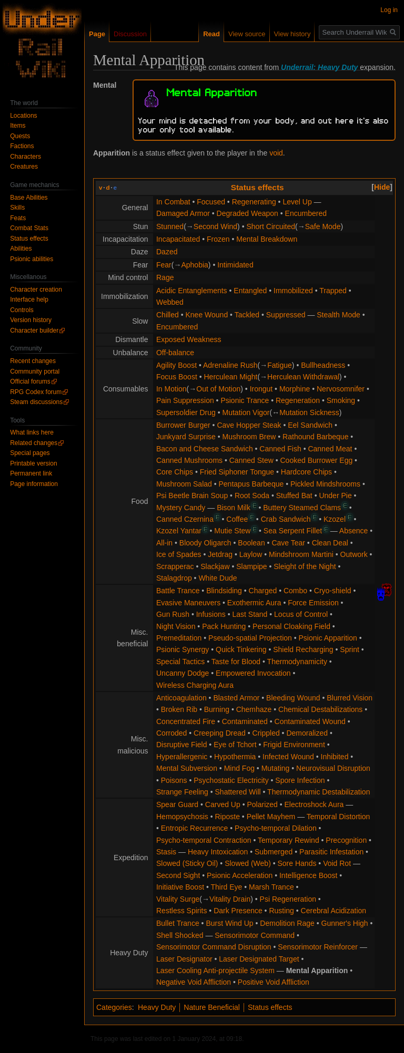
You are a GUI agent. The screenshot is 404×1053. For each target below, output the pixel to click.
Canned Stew (251, 460)
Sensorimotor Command (255, 935)
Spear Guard (177, 804)
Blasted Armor (236, 698)
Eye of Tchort (235, 744)
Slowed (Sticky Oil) (187, 863)
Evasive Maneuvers (188, 602)
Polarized (262, 804)
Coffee (237, 519)
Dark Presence (238, 910)
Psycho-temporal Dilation (276, 828)
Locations (23, 115)
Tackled (247, 315)
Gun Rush (172, 614)
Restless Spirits (181, 910)
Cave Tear (288, 543)
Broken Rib (179, 709)
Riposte (227, 816)
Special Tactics (180, 661)
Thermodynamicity (297, 661)
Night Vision (175, 626)
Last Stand (249, 614)
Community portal (34, 371)
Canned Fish (280, 449)
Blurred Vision (349, 698)
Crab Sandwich (286, 519)
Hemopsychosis (182, 816)
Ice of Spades (178, 554)
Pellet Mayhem (271, 816)
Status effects (257, 187)
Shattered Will (238, 792)
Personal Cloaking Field (291, 626)
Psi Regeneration (288, 899)
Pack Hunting (224, 626)
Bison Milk (233, 507)
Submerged (273, 852)
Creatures (24, 166)
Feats (18, 218)
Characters (25, 156)
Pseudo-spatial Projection (250, 638)
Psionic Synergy (182, 649)
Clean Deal (330, 543)
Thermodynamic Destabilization (318, 792)
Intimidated (235, 265)
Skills (17, 207)
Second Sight (178, 875)
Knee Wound (206, 315)
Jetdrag (220, 554)
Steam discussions (36, 402)
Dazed (166, 251)
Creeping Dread (220, 733)
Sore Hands (297, 863)
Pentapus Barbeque (251, 484)
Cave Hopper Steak (249, 425)
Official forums (30, 381)
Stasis (166, 852)
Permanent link (31, 473)
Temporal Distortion (338, 816)
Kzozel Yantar (178, 530)
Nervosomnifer (341, 389)
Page (97, 34)
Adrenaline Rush (230, 365)
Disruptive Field (181, 744)
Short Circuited (270, 226)
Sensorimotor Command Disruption (213, 947)
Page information (34, 484)
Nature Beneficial (212, 1007)
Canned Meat (330, 449)
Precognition (346, 840)
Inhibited (335, 756)
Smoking (341, 400)
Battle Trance (178, 590)
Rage (165, 277)
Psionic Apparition (328, 638)
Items (17, 125)
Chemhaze (254, 709)
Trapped (333, 290)
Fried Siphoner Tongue (237, 472)
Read (211, 34)
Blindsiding (224, 590)
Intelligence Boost (308, 875)
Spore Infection (300, 780)
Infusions (211, 614)
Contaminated (245, 721)
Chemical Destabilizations (320, 709)
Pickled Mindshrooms (325, 484)
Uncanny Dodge (182, 673)
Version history (31, 320)
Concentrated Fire (185, 721)
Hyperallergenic (181, 756)
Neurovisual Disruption (333, 768)
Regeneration (298, 400)
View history (292, 34)
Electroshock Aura (314, 804)
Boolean (251, 543)
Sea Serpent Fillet (293, 530)
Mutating (275, 768)
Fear (163, 265)
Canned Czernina (185, 519)
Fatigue (279, 365)
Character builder (34, 330)
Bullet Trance (177, 923)
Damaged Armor (183, 213)
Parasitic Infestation (331, 852)
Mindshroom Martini (301, 554)
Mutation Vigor (246, 412)
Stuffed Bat (294, 495)
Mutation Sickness (309, 412)
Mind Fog (239, 768)
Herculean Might (231, 377)
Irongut (261, 389)
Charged (263, 590)
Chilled (167, 315)
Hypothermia (235, 756)
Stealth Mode (338, 315)
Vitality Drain (229, 899)
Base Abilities (28, 197)
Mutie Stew (232, 530)
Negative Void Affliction (193, 982)
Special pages (29, 453)
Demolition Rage (287, 923)
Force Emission (313, 602)
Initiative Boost (180, 887)
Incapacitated (178, 239)
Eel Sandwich (310, 425)
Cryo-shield (332, 590)
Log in (389, 10)
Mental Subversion (186, 768)
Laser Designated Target (259, 959)
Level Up (296, 202)
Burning (216, 709)
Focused (211, 202)
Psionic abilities (31, 259)
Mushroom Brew (249, 436)
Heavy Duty (157, 1007)
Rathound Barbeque (315, 436)
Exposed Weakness (188, 339)
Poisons (174, 780)
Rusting (281, 910)
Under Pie (335, 495)
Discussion (130, 34)
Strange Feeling (182, 792)
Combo (295, 590)
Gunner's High (344, 923)
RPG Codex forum (36, 392)
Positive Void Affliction (273, 982)
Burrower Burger (183, 425)
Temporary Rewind (288, 840)
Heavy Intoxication (218, 852)
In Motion (171, 389)
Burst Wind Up (229, 923)
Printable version (33, 463)
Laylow (250, 554)
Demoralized (307, 733)
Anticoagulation (181, 698)
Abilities (21, 248)
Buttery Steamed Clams (302, 507)
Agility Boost (176, 365)
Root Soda (252, 495)
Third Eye (226, 887)
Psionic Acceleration (239, 875)
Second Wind (215, 226)
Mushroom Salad (184, 484)
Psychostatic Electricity (231, 780)
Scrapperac (175, 566)
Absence (353, 530)
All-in (164, 543)
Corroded (171, 733)
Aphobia (194, 265)
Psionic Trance (244, 400)
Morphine (294, 389)
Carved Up (222, 804)
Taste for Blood (235, 661)
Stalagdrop (174, 578)
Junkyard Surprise (186, 436)
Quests (20, 136)
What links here (32, 432)
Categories (114, 1007)
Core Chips (174, 472)
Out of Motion (218, 389)
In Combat (173, 202)
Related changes (33, 443)
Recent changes (33, 361)
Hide (382, 187)
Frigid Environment (294, 744)
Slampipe (251, 566)
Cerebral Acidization (334, 910)
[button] (381, 187)
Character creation (36, 289)
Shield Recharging (303, 649)
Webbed (170, 302)
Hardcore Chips (306, 472)
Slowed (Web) (248, 863)
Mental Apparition (317, 970)
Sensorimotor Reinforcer (318, 947)
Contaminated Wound (310, 721)
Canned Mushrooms (189, 460)
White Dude (217, 578)
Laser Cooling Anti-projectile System (215, 970)
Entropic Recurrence (194, 828)
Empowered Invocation (253, 673)
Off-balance (175, 352)
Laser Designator (184, 959)
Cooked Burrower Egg (316, 460)
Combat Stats (29, 228)
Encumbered (306, 213)
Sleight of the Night (305, 566)
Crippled (266, 733)
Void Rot (337, 863)
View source (247, 34)
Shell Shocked (180, 935)
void (276, 153)
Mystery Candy (180, 507)
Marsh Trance (271, 887)
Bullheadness (323, 365)
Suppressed (286, 315)
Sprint (349, 649)
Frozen (218, 239)
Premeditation (178, 638)
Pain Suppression (185, 400)
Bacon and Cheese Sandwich (204, 449)
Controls (22, 310)
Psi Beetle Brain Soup (192, 495)
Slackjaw (214, 566)
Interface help (29, 299)
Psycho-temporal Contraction (203, 840)
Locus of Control (301, 614)
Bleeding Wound (293, 698)
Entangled (250, 290)
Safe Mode (323, 226)
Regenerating (254, 202)
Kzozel (335, 519)
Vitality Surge (177, 899)
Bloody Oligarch (205, 543)
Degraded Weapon (247, 213)
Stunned (170, 226)
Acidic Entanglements (191, 290)
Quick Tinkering (241, 649)
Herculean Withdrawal (303, 377)
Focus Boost (176, 377)
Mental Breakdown (266, 239)
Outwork (354, 554)
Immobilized (293, 290)
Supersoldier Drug (186, 412)
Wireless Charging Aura (195, 685)
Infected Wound (288, 756)
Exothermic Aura (254, 602)
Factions (22, 146)
